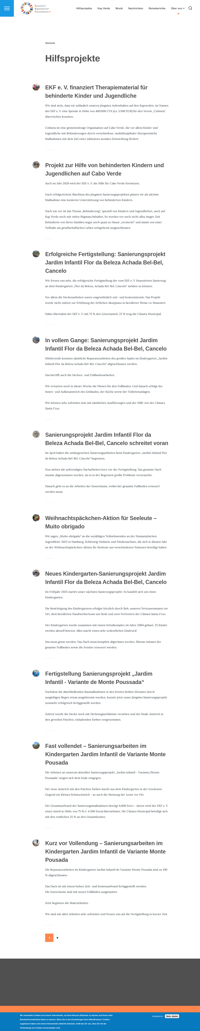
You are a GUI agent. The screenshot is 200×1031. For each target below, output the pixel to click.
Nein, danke (172, 1016)
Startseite (50, 43)
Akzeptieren (157, 1016)
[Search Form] (190, 19)
